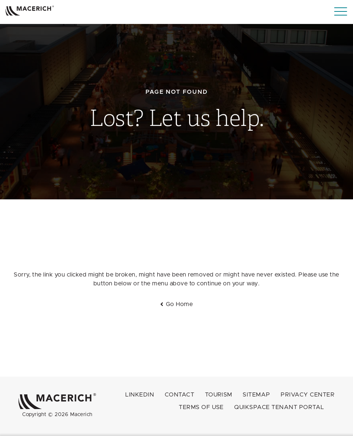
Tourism (218, 395)
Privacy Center (308, 395)
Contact (179, 395)
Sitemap (256, 395)
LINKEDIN (139, 395)
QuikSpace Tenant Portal (279, 407)
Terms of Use (201, 407)
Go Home (179, 304)
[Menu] (340, 11)
